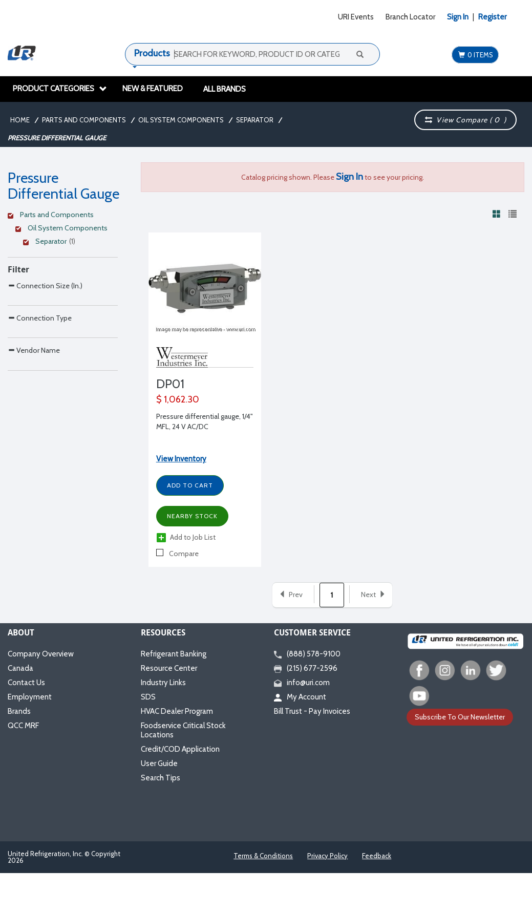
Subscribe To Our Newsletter (460, 716)
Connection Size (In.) (45, 309)
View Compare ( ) (465, 119)
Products (152, 53)
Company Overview (41, 654)
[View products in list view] (512, 213)
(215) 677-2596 (305, 668)
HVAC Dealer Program (177, 711)
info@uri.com (302, 682)
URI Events (356, 17)
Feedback (376, 856)
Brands (19, 711)
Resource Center (169, 668)
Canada (20, 668)
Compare (177, 553)
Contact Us (26, 682)
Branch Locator (410, 17)
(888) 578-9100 (307, 654)
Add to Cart (190, 485)
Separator (254, 120)
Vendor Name (34, 416)
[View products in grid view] (497, 213)
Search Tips (160, 777)
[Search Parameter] (63, 332)
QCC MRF (23, 725)
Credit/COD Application (180, 749)
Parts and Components (84, 120)
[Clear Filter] (61, 216)
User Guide (159, 763)
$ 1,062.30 (177, 399)
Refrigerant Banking (173, 654)
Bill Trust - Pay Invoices (312, 711)
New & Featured (152, 88)
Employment (30, 697)
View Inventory (181, 458)
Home (20, 120)
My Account (300, 697)
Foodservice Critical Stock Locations (183, 730)
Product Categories (60, 88)
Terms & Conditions (263, 856)
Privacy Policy (327, 856)
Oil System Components (181, 120)
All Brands (224, 89)
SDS (148, 697)
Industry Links (163, 682)
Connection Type (40, 362)
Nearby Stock (192, 516)
